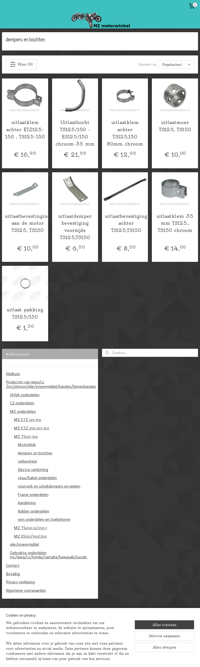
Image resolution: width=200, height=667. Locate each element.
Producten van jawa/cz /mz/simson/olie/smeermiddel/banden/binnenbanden (51, 384)
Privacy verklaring (20, 582)
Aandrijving (27, 502)
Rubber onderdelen (33, 511)
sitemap (84, 658)
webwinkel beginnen (115, 658)
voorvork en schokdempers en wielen (49, 486)
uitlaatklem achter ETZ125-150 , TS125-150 (25, 130)
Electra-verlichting (33, 469)
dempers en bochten (35, 453)
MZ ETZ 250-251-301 (31, 428)
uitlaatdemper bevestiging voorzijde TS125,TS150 (75, 226)
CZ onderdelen (22, 403)
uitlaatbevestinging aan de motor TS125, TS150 (27, 223)
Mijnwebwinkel (162, 658)
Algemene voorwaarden (26, 590)
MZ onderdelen (23, 411)
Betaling (13, 573)
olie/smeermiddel (24, 544)
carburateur (27, 461)
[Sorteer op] (176, 64)
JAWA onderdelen (25, 395)
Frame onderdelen (33, 494)
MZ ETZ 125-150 (27, 419)
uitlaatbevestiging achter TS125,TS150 (126, 223)
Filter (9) (21, 64)
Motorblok (27, 444)
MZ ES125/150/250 (30, 536)
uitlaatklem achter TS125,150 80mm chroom (125, 133)
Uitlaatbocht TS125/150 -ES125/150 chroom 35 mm (75, 133)
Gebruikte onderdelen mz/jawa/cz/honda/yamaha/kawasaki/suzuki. (48, 555)
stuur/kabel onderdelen (37, 477)
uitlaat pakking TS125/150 (25, 313)
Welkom (13, 373)
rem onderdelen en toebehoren (44, 519)
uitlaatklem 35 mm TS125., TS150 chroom (175, 223)
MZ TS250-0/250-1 (30, 527)
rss (95, 658)
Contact (13, 565)
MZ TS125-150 (26, 436)
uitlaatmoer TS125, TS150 (175, 126)
